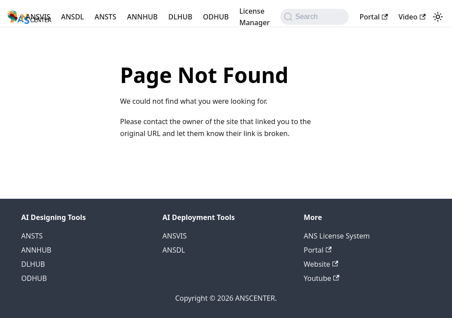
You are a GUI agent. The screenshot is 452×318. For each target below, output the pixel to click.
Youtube (321, 278)
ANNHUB (142, 17)
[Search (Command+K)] (314, 17)
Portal (373, 17)
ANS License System (337, 236)
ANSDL (72, 17)
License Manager (254, 16)
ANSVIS (38, 17)
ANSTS (105, 17)
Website (321, 264)
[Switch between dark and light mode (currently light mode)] (438, 17)
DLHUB (180, 17)
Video (412, 17)
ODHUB (216, 17)
